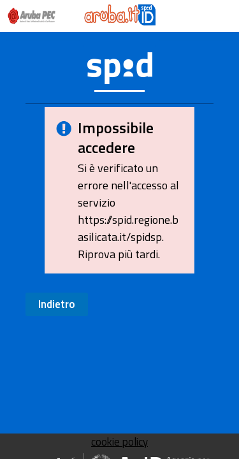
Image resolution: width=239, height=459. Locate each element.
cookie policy (119, 441)
